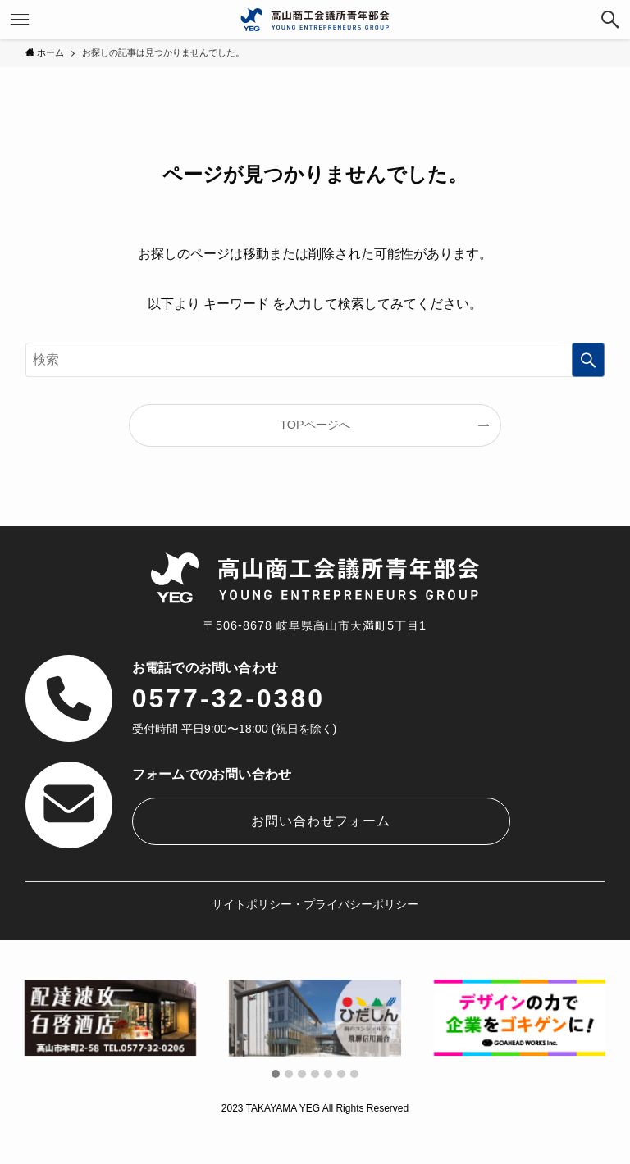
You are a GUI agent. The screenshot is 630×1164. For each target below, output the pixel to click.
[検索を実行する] (588, 360)
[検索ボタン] (610, 19)
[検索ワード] (315, 360)
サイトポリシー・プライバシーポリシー (315, 904)
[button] (275, 1075)
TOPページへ (314, 424)
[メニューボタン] (19, 19)
